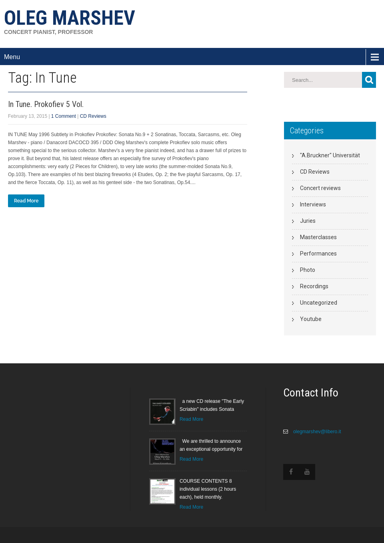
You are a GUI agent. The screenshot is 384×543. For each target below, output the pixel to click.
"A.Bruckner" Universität (330, 155)
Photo (307, 270)
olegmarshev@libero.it (316, 431)
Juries (308, 221)
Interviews (313, 204)
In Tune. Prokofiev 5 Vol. (46, 104)
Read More (26, 201)
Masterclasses (318, 237)
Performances (318, 253)
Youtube (311, 319)
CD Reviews (93, 116)
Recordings (314, 286)
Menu (12, 57)
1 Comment (63, 116)
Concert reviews (320, 188)
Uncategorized (318, 302)
